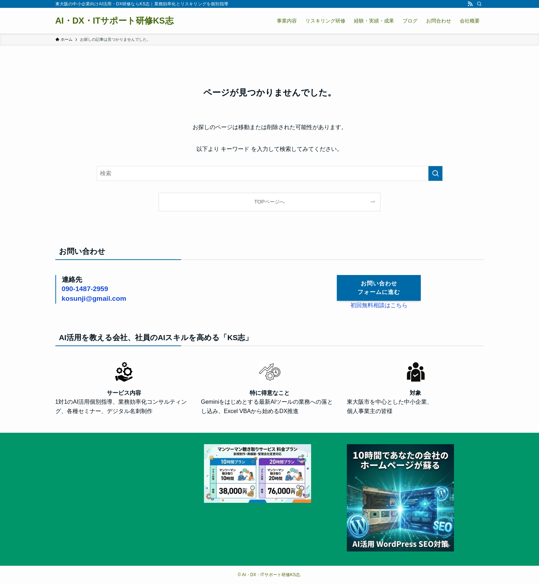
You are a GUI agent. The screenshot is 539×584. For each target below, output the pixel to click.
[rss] (470, 4)
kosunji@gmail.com (94, 298)
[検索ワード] (270, 173)
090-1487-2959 (85, 289)
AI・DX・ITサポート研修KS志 (114, 20)
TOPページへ (269, 202)
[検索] (479, 4)
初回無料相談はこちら (379, 305)
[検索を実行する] (435, 173)
